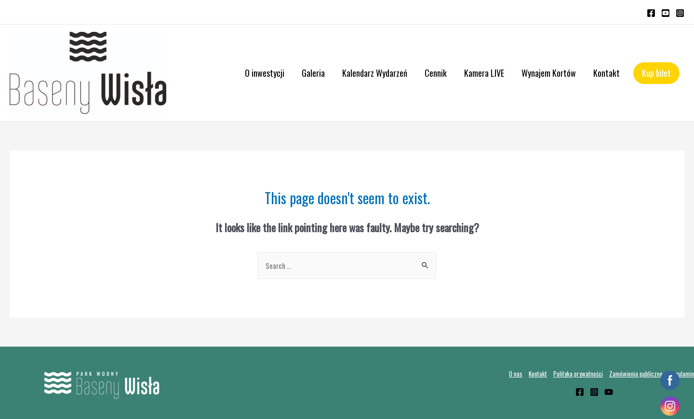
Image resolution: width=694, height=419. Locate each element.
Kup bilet (656, 73)
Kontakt (606, 73)
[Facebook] (651, 13)
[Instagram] (680, 13)
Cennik (436, 73)
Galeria (313, 73)
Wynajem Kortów (548, 73)
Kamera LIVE (484, 73)
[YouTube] (665, 13)
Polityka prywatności (578, 373)
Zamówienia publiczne (636, 373)
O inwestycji (264, 73)
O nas (515, 373)
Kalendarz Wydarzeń (374, 73)
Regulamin (681, 373)
